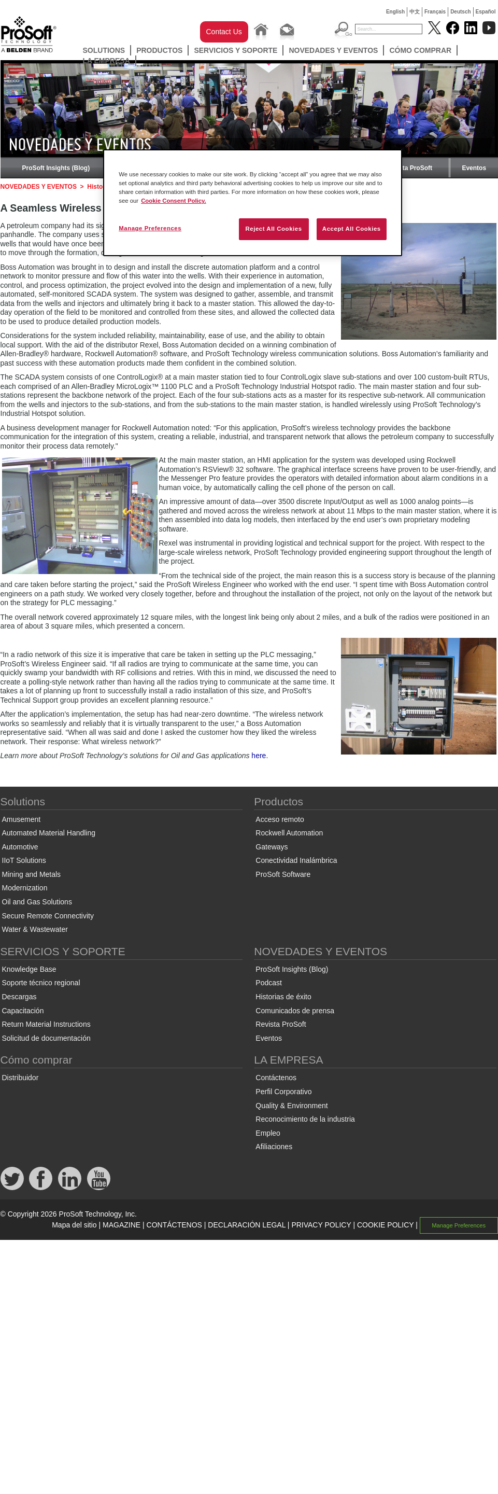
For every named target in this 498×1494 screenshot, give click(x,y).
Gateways (271, 847)
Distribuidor (20, 1077)
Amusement (21, 819)
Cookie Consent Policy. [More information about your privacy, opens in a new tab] (173, 201)
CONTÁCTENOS (174, 1225)
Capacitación (23, 1011)
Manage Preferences (459, 1225)
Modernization (25, 888)
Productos (159, 50)
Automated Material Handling (49, 833)
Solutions (104, 50)
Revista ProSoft (409, 168)
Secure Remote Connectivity (48, 916)
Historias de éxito (283, 997)
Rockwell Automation (289, 833)
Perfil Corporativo (283, 1091)
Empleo (267, 1133)
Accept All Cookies (351, 229)
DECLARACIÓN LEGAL (247, 1225)
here (258, 755)
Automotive (20, 847)
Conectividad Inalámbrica (296, 860)
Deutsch (460, 12)
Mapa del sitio (74, 1225)
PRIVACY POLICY (321, 1225)
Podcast (268, 983)
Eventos (474, 168)
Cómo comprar (420, 50)
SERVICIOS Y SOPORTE (235, 50)
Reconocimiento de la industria (304, 1119)
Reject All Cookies (273, 229)
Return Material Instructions (46, 1024)
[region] (252, 202)
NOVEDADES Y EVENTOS (333, 50)
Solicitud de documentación (46, 1038)
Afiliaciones (273, 1146)
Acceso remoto (279, 819)
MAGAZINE (121, 1225)
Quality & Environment (291, 1105)
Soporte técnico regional (41, 983)
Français (435, 12)
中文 (414, 12)
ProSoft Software (282, 874)
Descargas (19, 997)
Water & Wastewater (35, 929)
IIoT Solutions (24, 860)
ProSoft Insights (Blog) (56, 168)
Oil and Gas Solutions (37, 902)
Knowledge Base (29, 969)
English (395, 12)
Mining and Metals (31, 874)
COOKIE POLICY (385, 1225)
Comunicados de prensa (294, 1011)
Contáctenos (275, 1077)
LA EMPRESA (106, 61)
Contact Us (224, 31)
